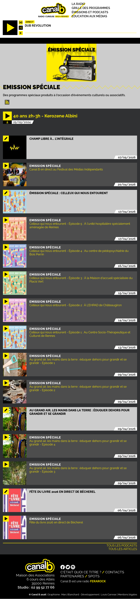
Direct (29, 22)
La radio (78, 4)
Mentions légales (127, 594)
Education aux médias (89, 16)
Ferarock (98, 581)
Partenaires (72, 576)
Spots (94, 576)
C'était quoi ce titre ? (80, 572)
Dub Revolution (38, 25)
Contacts (114, 572)
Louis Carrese (108, 594)
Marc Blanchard (70, 594)
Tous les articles (122, 549)
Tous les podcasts (122, 545)
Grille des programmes (91, 8)
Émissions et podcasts (90, 12)
